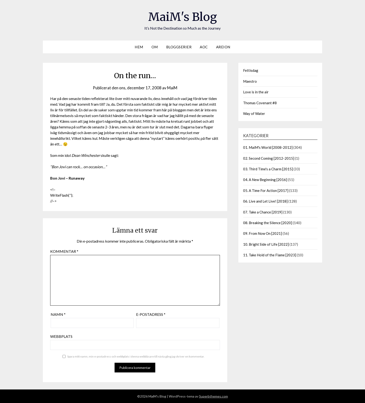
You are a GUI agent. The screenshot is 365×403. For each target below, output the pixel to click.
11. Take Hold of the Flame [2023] (269, 255)
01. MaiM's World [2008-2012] (268, 147)
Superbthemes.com (213, 396)
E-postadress (150, 314)
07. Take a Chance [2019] (262, 212)
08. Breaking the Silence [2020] (267, 223)
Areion (223, 47)
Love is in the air (256, 92)
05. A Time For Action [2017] (265, 190)
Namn (58, 314)
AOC (204, 47)
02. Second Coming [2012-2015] (268, 158)
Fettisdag (250, 70)
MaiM (172, 87)
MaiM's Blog (182, 17)
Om (154, 47)
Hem (139, 47)
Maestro (250, 81)
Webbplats (61, 336)
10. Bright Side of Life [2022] (266, 244)
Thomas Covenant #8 (260, 103)
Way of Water (254, 113)
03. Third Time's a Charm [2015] (268, 169)
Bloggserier (179, 47)
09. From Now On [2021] (262, 233)
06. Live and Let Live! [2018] (265, 201)
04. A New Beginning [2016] (265, 179)
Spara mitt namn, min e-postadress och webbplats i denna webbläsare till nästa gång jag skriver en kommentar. (136, 356)
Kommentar (64, 251)
